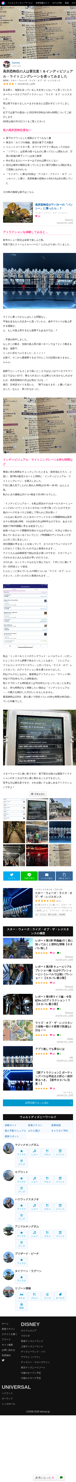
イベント (60, 1153)
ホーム (5, 1323)
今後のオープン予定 (31, 1373)
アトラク (21, 1153)
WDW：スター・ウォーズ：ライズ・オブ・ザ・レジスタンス (31, 80)
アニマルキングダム (27, 1226)
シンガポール (8, 1404)
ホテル (21, 1296)
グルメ (47, 1153)
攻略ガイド (11, 1125)
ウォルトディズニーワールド (20, 3)
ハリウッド (7, 1393)
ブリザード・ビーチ (27, 1253)
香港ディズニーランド (32, 1341)
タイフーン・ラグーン (28, 1271)
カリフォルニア (29, 1330)
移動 (21, 1306)
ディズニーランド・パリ (33, 1351)
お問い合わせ (8, 1350)
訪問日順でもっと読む (37, 1103)
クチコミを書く (9, 1334)
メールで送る (47, 876)
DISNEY (30, 1324)
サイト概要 (7, 1344)
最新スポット (12, 1136)
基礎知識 (56, 1125)
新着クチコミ (35, 1125)
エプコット (21, 1172)
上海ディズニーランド (32, 1346)
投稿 (67, 3)
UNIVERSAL (16, 1387)
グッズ (21, 1162)
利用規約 (6, 1355)
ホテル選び (34, 1130)
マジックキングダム (27, 1144)
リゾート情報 (23, 1288)
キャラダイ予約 (59, 1130)
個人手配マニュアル (15, 1130)
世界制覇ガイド (42, 3)
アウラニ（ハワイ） (31, 1357)
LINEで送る (29, 876)
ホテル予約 (57, 3)
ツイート (12, 876)
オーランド (7, 1398)
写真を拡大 (38, 794)
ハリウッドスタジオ (27, 1199)
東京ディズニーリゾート (33, 1367)
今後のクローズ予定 (31, 1378)
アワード (6, 1339)
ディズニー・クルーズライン (35, 1362)
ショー (34, 1153)
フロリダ (25, 1335)
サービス (60, 1296)
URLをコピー (64, 876)
